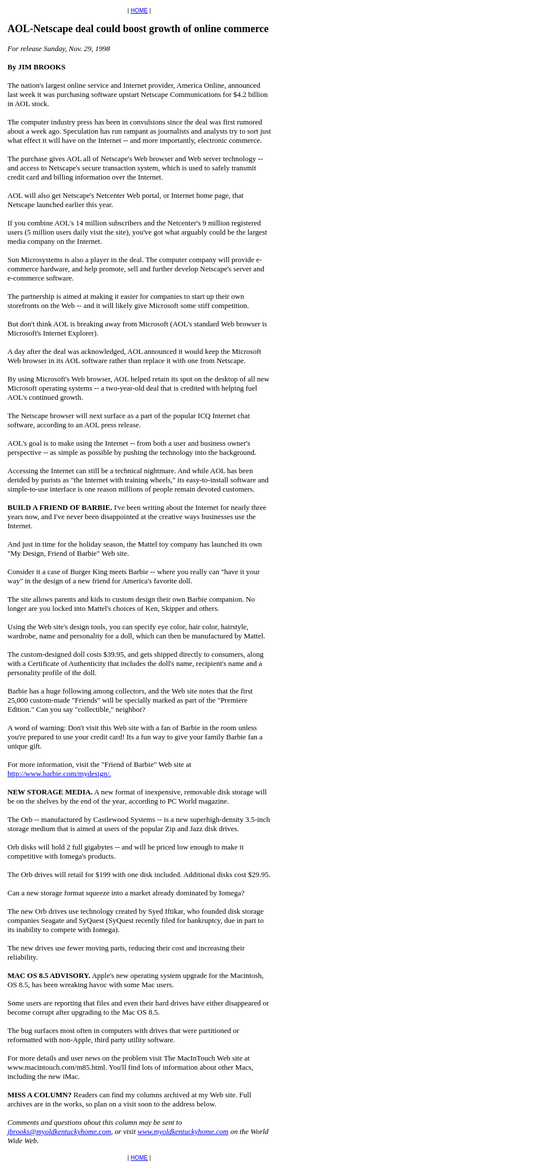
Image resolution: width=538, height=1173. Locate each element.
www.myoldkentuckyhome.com (183, 1131)
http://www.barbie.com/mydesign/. (59, 773)
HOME (139, 10)
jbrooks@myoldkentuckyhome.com (59, 1131)
